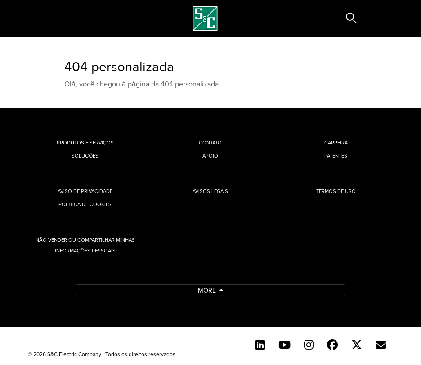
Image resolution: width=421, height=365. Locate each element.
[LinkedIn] (260, 344)
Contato (210, 142)
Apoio (210, 155)
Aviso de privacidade (85, 191)
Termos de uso (336, 191)
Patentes (335, 155)
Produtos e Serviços (85, 142)
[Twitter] (356, 344)
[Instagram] (309, 344)
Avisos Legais (210, 191)
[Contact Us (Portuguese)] (381, 344)
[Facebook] (332, 344)
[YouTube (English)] (284, 344)
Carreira (336, 142)
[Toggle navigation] (59, 18)
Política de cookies (85, 204)
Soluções (85, 155)
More (208, 290)
